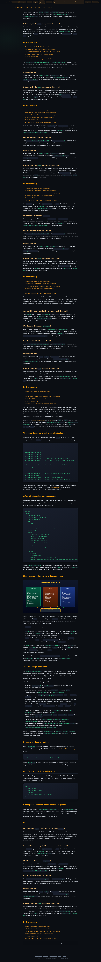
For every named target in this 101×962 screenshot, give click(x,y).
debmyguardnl (7, 2)
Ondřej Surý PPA (54, 487)
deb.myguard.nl (38, 956)
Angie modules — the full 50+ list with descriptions (38, 46)
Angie (35, 2)
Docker (49, 2)
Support (88, 2)
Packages (22, 2)
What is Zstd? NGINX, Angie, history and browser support (39, 54)
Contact (95, 2)
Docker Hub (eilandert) (38, 420)
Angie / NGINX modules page (67, 749)
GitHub (51, 420)
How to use (45, 956)
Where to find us (53, 956)
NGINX (29, 2)
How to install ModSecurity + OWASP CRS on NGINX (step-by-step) (42, 51)
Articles (15, 2)
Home (27, 943)
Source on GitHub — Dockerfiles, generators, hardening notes (41, 59)
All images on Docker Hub (31, 56)
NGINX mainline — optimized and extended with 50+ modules (40, 49)
